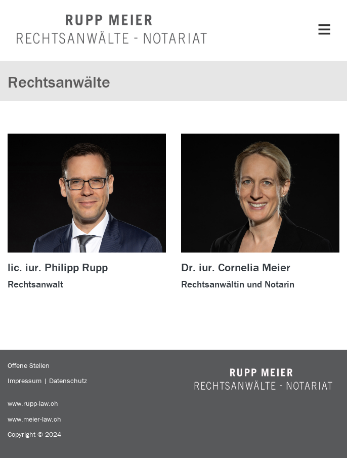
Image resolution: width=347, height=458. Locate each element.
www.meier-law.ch (34, 419)
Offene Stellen (29, 365)
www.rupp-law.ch (33, 403)
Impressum (24, 380)
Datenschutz (68, 380)
